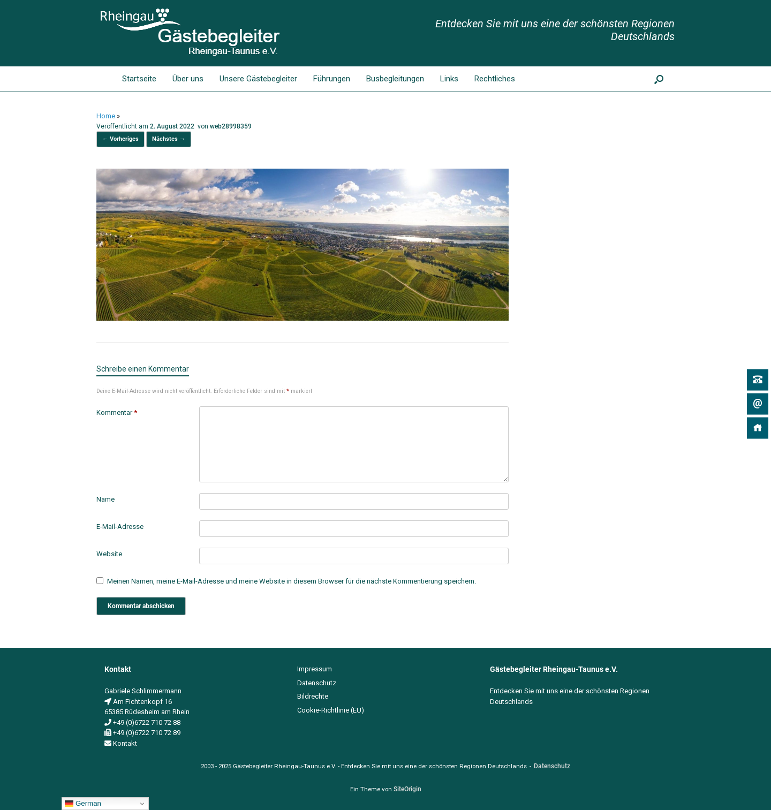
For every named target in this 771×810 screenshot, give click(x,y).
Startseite (130, 79)
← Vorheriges (120, 138)
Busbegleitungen (395, 79)
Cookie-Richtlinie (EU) (330, 710)
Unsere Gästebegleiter (258, 79)
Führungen (331, 79)
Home (105, 116)
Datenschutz (316, 683)
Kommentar (116, 412)
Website (109, 554)
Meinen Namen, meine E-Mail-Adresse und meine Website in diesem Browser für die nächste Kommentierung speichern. (291, 581)
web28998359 (231, 126)
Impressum (314, 669)
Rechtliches (494, 79)
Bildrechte (312, 696)
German (83, 803)
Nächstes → (168, 138)
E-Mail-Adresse (119, 527)
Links (449, 79)
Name (105, 499)
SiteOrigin (407, 789)
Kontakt (125, 743)
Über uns (187, 79)
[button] (659, 79)
